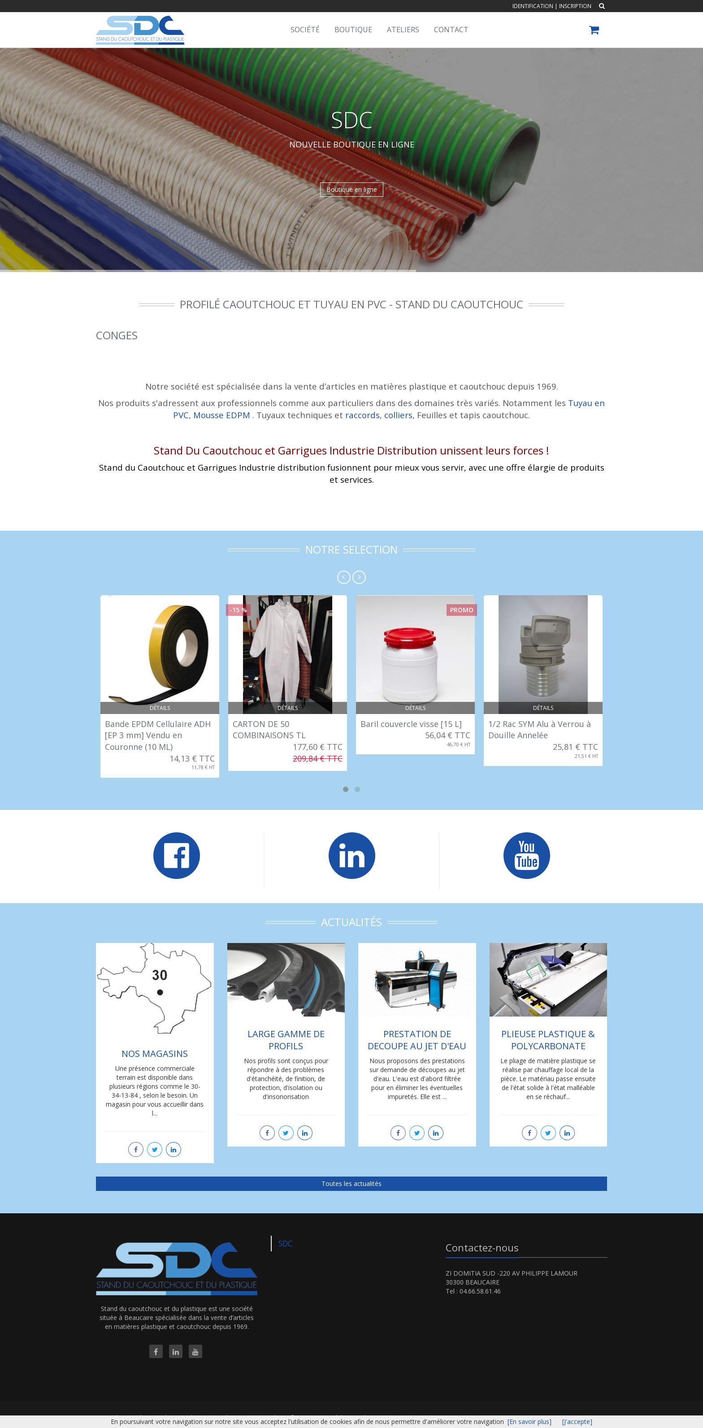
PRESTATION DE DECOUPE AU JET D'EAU (417, 1040)
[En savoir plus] (529, 1421)
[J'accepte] (577, 1421)
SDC (285, 1243)
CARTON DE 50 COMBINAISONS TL (269, 729)
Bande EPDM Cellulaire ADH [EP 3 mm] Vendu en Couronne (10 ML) (158, 735)
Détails (160, 708)
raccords (362, 414)
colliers (398, 414)
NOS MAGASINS (155, 1053)
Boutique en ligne (351, 189)
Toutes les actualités (351, 1183)
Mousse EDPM (221, 414)
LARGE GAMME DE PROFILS (286, 1040)
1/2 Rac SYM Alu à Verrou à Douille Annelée (539, 729)
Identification (532, 6)
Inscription (575, 6)
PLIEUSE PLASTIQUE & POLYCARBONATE (548, 1040)
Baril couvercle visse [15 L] (411, 723)
